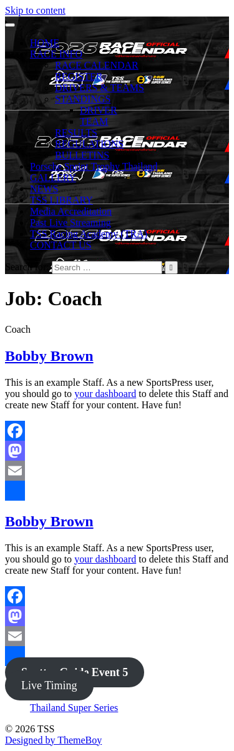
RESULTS (76, 132)
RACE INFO (56, 54)
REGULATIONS (89, 144)
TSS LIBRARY (61, 200)
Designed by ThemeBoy (53, 740)
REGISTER (78, 76)
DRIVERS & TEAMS (99, 87)
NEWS (44, 189)
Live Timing (49, 685)
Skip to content (35, 10)
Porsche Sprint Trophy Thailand (94, 166)
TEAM (94, 121)
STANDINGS (82, 99)
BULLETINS (82, 155)
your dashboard (105, 393)
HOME (44, 42)
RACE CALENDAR (97, 65)
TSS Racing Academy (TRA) (88, 233)
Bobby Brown (49, 356)
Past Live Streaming (70, 222)
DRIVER (98, 110)
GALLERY (53, 177)
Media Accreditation (71, 211)
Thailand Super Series (74, 707)
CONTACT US (60, 245)
